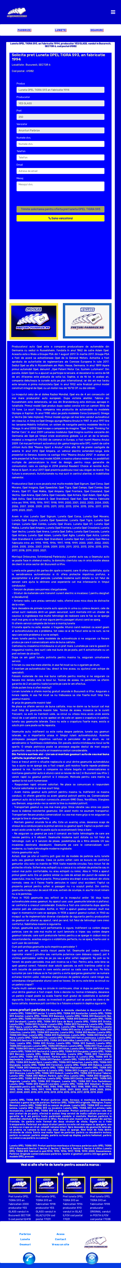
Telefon (21, 151)
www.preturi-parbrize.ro (29, 1010)
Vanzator (22, 124)
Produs (21, 83)
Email (20, 164)
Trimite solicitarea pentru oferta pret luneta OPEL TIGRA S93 (60, 209)
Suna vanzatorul (60, 218)
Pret (19, 110)
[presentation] (40, 200)
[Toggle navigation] (113, 12)
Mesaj (20, 178)
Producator (23, 97)
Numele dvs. (24, 137)
